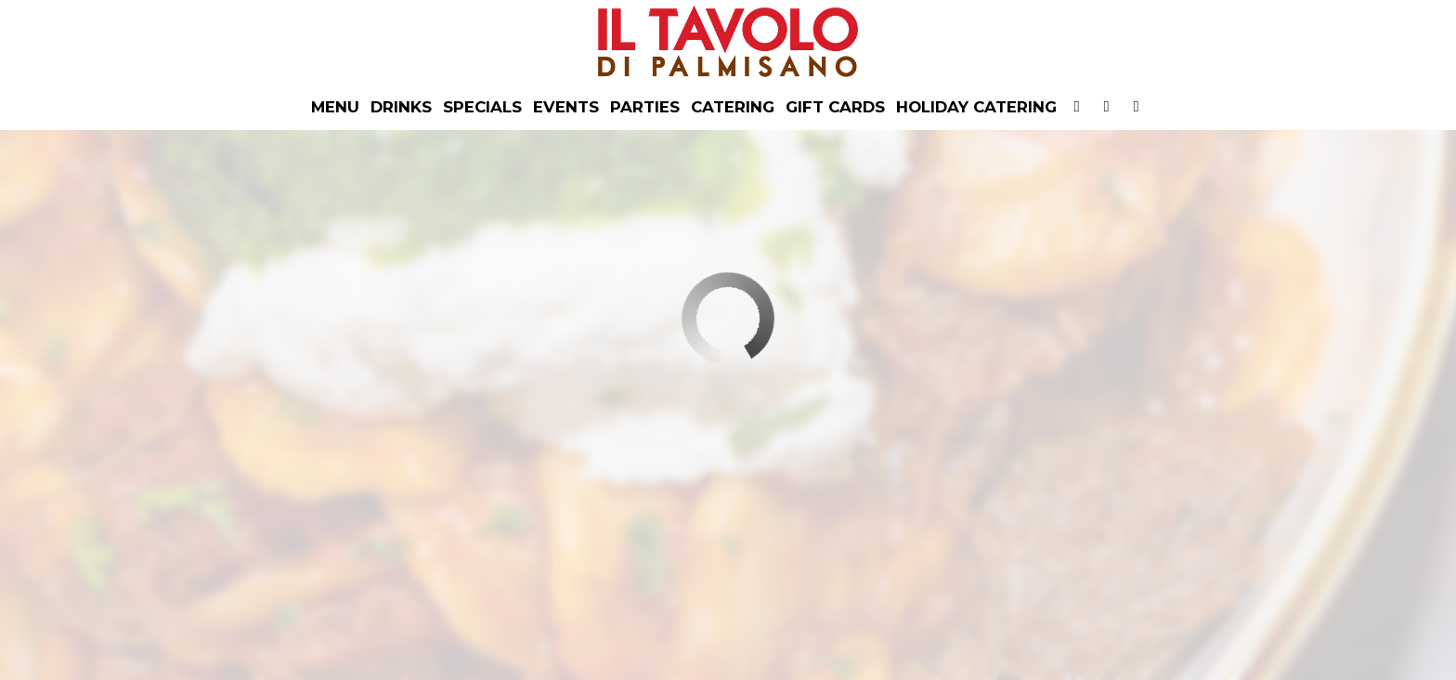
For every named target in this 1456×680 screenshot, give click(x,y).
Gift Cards (835, 107)
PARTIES (645, 107)
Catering (732, 107)
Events (566, 107)
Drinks (401, 107)
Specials (482, 107)
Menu (335, 107)
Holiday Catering (976, 107)
